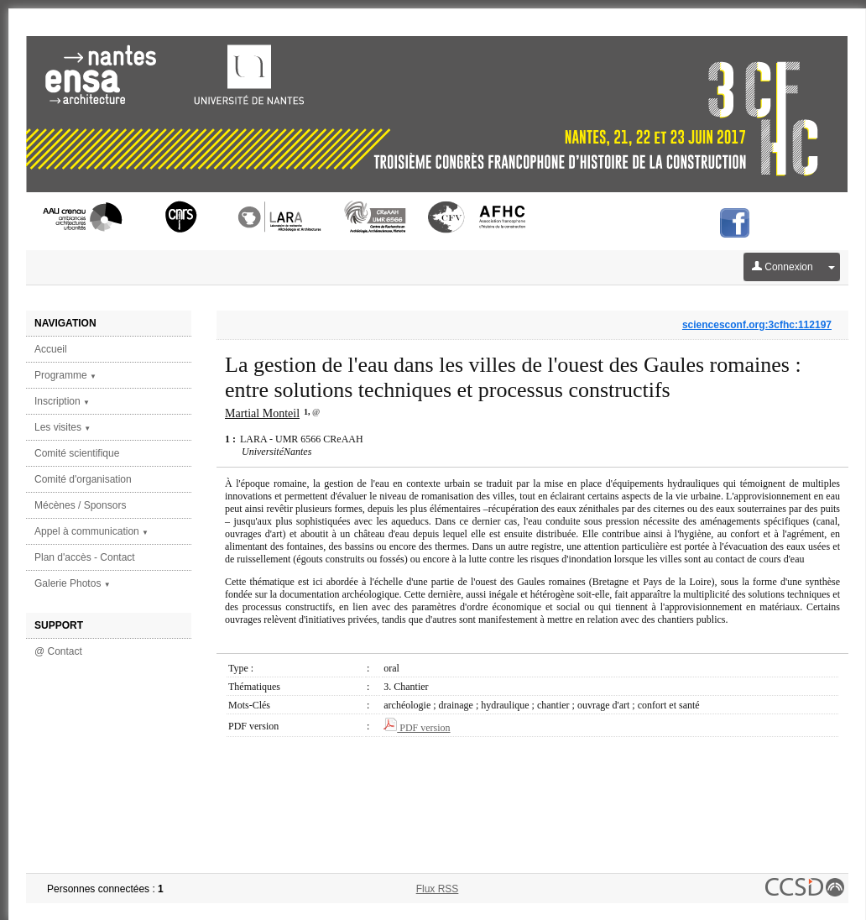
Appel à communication (91, 531)
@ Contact (58, 651)
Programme (65, 375)
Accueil (50, 349)
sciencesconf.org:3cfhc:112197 (757, 325)
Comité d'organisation (83, 479)
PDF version (416, 728)
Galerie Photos (72, 583)
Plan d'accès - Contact (84, 557)
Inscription (62, 401)
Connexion (782, 267)
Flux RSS (437, 889)
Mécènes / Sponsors (80, 505)
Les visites (62, 427)
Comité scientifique (76, 453)
